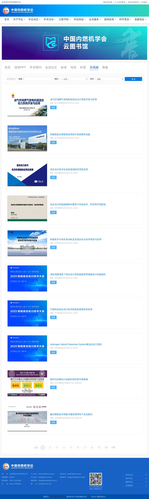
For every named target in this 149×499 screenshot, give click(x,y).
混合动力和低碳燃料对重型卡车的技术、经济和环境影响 (78, 204)
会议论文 (51, 67)
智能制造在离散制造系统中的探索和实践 (70, 134)
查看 (53, 107)
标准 (64, 67)
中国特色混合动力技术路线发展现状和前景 (71, 309)
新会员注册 (107, 2)
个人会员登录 (120, 2)
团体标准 (110, 19)
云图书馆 (65, 19)
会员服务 (95, 19)
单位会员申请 (133, 2)
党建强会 (140, 19)
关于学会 (19, 19)
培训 (73, 67)
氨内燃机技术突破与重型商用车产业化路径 (71, 414)
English (144, 2)
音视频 (94, 67)
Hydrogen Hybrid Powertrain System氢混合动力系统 (76, 344)
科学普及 (125, 19)
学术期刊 (36, 67)
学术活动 (49, 19)
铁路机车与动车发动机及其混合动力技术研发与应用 (75, 239)
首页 (6, 19)
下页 (113, 447)
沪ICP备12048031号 (58, 497)
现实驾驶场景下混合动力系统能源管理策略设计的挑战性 (78, 274)
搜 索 (133, 79)
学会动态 (34, 19)
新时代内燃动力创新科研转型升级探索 (69, 379)
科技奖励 (80, 19)
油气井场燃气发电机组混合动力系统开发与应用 (73, 99)
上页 (36, 447)
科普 (83, 67)
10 (106, 447)
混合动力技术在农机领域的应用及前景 (69, 169)
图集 (105, 67)
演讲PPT (20, 67)
